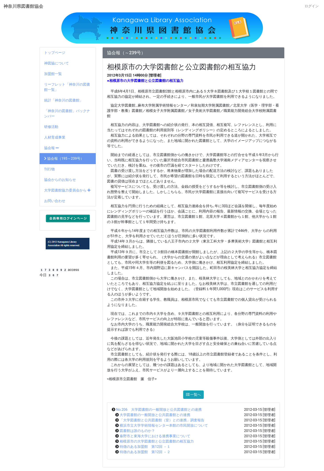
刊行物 (49, 169)
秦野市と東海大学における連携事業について (155, 436)
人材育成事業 (54, 137)
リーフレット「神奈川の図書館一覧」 (67, 87)
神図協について (56, 63)
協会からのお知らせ (60, 180)
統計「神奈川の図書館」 (63, 100)
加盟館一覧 (53, 74)
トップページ (54, 53)
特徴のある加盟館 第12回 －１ (145, 447)
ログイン (312, 6)
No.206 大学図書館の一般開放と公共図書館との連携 (159, 409)
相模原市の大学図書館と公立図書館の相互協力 (157, 441)
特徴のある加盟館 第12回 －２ (145, 452)
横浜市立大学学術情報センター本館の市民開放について (164, 425)
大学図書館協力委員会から (67, 190)
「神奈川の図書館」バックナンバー (67, 113)
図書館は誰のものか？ (137, 431)
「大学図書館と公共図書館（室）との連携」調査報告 (162, 420)
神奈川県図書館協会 (23, 6)
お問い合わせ (54, 201)
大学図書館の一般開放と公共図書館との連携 (155, 415)
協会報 (51, 148)
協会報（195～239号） (64, 158)
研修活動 (51, 127)
